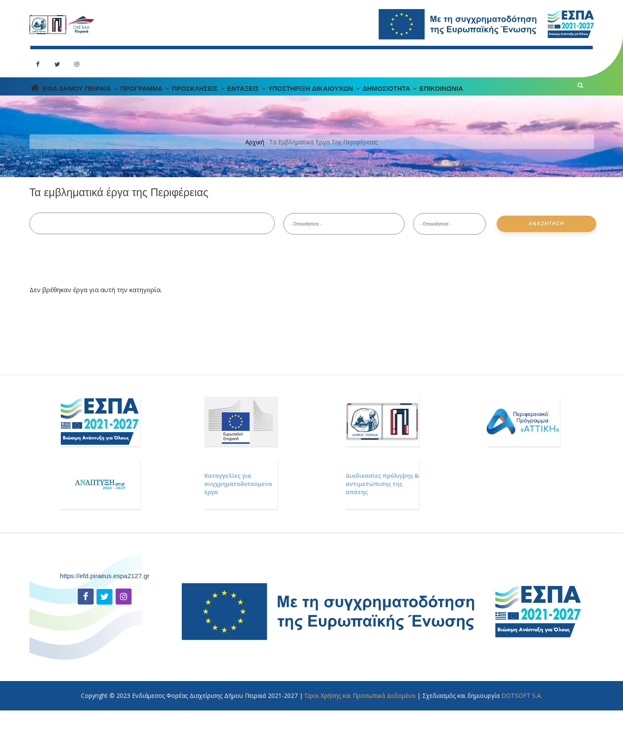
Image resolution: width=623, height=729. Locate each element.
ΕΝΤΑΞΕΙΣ (305, 98)
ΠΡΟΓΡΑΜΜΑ (178, 98)
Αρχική (254, 161)
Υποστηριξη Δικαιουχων (387, 98)
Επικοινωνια (540, 98)
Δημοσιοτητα (476, 98)
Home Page (40, 97)
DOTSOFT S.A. (521, 714)
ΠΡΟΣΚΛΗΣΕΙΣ (244, 98)
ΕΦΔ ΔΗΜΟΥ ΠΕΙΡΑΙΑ (100, 98)
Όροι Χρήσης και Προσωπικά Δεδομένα (360, 714)
